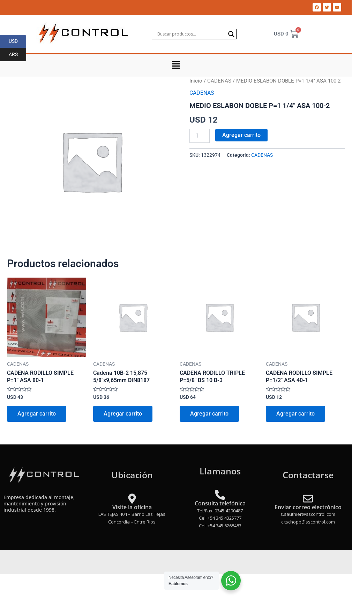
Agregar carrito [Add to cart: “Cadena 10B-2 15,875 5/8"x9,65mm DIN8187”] (123, 413)
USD (18, 41)
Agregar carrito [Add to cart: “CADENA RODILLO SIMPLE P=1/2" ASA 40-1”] (295, 413)
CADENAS (219, 81)
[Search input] (191, 34)
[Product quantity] (199, 136)
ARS (18, 54)
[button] (176, 65)
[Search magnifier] (231, 34)
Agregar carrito (241, 135)
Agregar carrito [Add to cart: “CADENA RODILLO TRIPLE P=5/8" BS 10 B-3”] (209, 413)
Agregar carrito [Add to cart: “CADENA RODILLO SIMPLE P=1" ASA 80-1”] (36, 413)
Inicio (195, 81)
